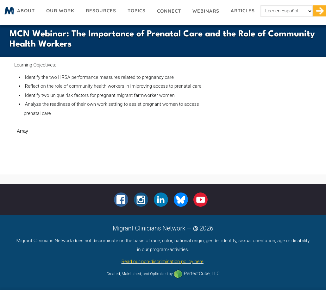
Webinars (205, 11)
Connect (169, 11)
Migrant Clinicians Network (8, 12)
